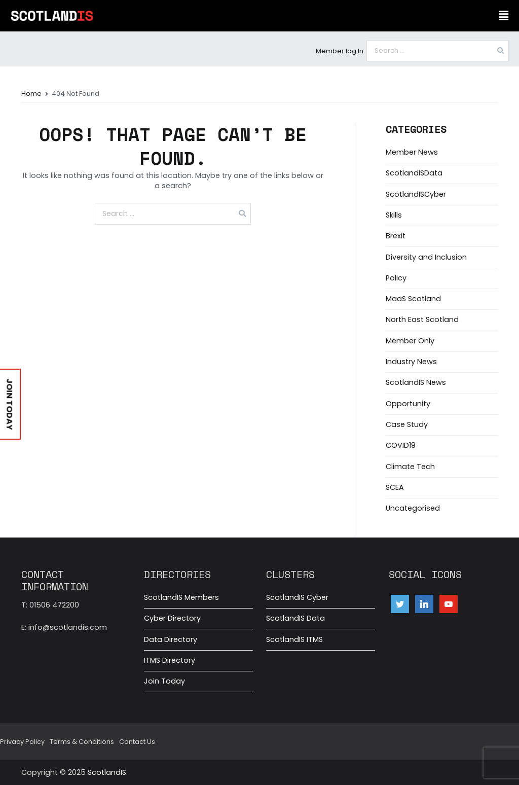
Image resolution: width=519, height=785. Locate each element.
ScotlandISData (414, 173)
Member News (412, 152)
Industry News (411, 361)
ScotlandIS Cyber (297, 597)
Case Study (407, 424)
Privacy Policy (22, 741)
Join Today (164, 681)
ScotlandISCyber (416, 194)
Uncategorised (413, 508)
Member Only (410, 341)
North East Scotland (422, 319)
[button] (503, 15)
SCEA (395, 487)
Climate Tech (410, 466)
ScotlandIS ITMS (294, 639)
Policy (396, 278)
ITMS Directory (169, 660)
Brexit (395, 236)
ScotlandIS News (416, 382)
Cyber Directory (172, 618)
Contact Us (137, 741)
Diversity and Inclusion (426, 257)
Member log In (339, 51)
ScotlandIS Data (295, 618)
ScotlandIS (107, 772)
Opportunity (408, 404)
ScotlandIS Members (181, 597)
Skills (394, 215)
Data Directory (170, 639)
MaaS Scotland (413, 299)
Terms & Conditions (82, 741)
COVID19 (401, 445)
